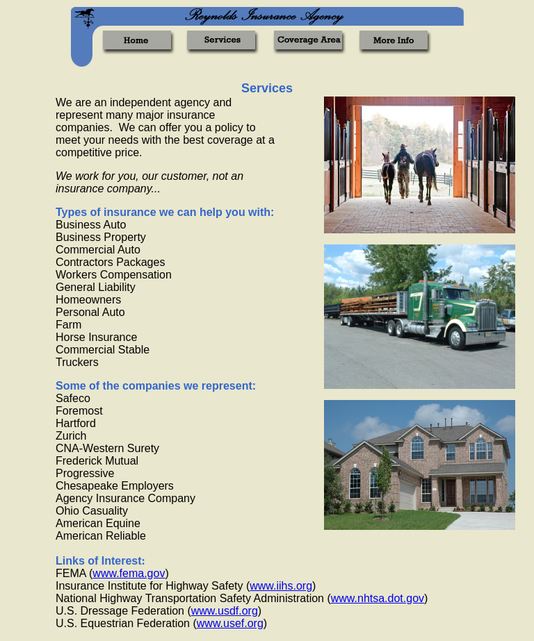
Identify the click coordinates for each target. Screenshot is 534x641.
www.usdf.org (224, 611)
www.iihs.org (281, 586)
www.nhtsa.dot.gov (377, 598)
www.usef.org (230, 623)
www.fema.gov (128, 573)
